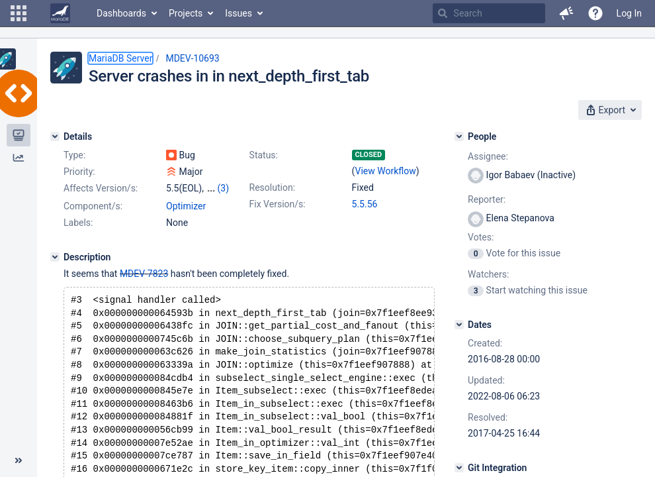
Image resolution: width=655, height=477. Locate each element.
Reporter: (486, 199)
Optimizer (186, 206)
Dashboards (121, 13)
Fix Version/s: (277, 204)
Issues (238, 13)
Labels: (78, 222)
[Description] (55, 257)
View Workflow (385, 171)
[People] (459, 136)
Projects (185, 13)
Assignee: (488, 156)
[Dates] (459, 324)
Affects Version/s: (101, 188)
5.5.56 (365, 204)
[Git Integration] (459, 467)
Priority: (79, 171)
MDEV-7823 (144, 273)
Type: (74, 155)
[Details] (55, 136)
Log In (629, 13)
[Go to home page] (60, 13)
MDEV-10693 (192, 58)
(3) (223, 188)
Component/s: (93, 206)
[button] (18, 13)
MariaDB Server (120, 58)
